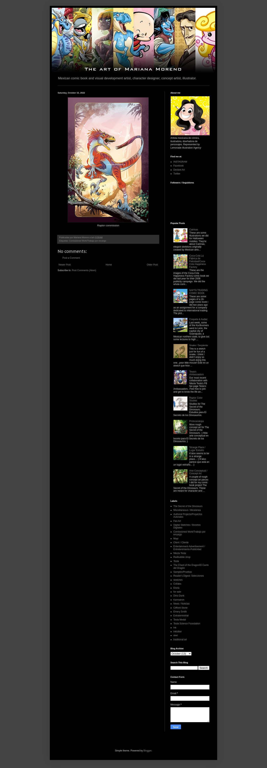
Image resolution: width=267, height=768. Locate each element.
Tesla (176, 561)
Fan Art (177, 521)
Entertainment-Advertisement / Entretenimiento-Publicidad (189, 547)
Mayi (175, 538)
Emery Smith (180, 611)
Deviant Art (179, 169)
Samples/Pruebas (182, 572)
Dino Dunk (178, 595)
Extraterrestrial (181, 615)
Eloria (176, 588)
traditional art (180, 639)
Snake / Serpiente (198, 345)
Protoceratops (196, 421)
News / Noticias (181, 603)
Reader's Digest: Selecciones (188, 575)
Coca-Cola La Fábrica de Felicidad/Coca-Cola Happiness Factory (197, 261)
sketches (178, 580)
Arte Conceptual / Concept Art (198, 472)
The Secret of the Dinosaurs (187, 506)
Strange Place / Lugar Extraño (197, 448)
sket (175, 635)
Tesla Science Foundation (186, 623)
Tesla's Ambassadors (196, 373)
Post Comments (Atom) (84, 270)
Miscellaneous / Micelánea (187, 510)
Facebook (178, 165)
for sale (177, 591)
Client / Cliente (181, 542)
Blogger (147, 750)
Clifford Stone (180, 607)
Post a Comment (71, 258)
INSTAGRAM (180, 161)
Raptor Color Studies (196, 399)
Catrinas (193, 229)
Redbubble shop (181, 557)
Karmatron (178, 599)
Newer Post (65, 264)
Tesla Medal (179, 619)
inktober (177, 631)
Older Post (152, 264)
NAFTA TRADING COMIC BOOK (198, 291)
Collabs (177, 583)
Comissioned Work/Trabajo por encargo (87, 241)
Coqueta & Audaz (198, 319)
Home (109, 264)
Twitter (176, 173)
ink (174, 627)
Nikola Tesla (179, 553)
